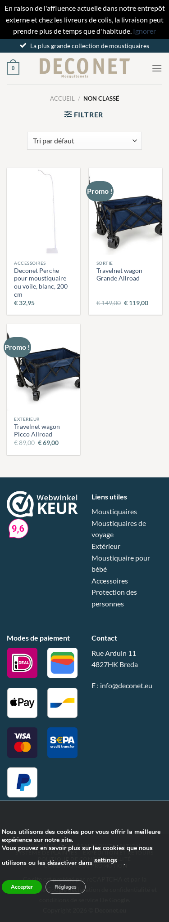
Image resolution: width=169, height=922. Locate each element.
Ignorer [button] (144, 31)
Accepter (22, 887)
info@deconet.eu (126, 685)
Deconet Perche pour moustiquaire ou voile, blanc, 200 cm (41, 282)
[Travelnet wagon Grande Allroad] (125, 211)
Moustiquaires (114, 511)
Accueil (62, 98)
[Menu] (156, 68)
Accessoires (109, 580)
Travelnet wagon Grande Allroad (119, 274)
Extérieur (105, 546)
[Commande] (84, 141)
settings (105, 860)
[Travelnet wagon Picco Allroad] (43, 367)
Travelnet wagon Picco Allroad (37, 430)
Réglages (66, 887)
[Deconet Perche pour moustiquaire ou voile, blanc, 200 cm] (43, 211)
